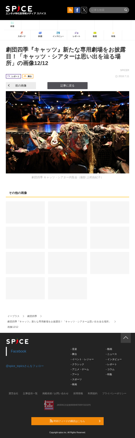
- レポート (111, 364)
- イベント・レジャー (82, 359)
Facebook (18, 351)
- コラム (110, 369)
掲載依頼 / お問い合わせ (55, 393)
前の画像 (17, 85)
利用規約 (92, 393)
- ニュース (111, 354)
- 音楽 (74, 349)
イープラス (13, 316)
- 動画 (109, 349)
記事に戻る (67, 85)
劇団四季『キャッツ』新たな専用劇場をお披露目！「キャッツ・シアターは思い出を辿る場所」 (59, 321)
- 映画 (74, 384)
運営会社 (13, 393)
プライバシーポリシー (114, 393)
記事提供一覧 (30, 393)
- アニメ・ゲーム (80, 369)
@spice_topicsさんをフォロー (25, 366)
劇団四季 (32, 316)
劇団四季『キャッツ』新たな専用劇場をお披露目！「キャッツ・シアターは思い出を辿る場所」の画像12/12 (66, 56)
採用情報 (78, 393)
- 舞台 (74, 354)
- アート (75, 374)
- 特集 (109, 374)
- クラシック (77, 364)
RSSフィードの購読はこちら (75, 421)
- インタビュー (114, 359)
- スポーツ (76, 379)
